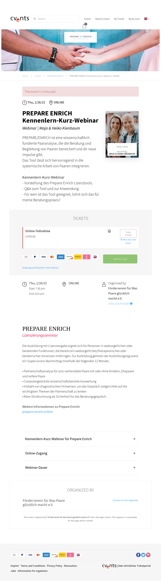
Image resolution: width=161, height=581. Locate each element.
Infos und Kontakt (120, 303)
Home (25, 75)
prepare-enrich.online (37, 412)
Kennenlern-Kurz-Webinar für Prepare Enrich (58, 439)
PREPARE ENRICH (55, 75)
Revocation (70, 565)
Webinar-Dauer (36, 467)
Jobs (13, 571)
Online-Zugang (36, 453)
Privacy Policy (54, 565)
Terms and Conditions (33, 565)
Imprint (15, 565)
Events (38, 75)
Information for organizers (33, 571)
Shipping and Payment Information (40, 267)
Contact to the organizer (125, 500)
